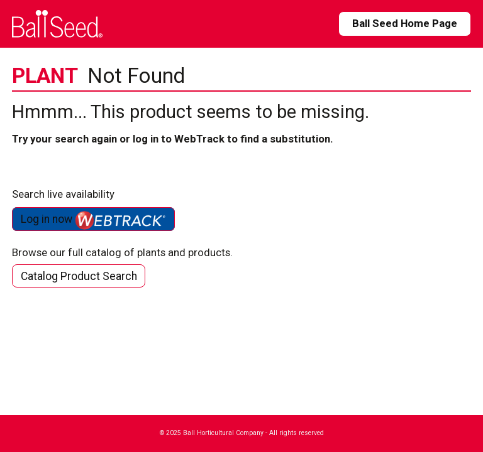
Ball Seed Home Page (404, 23)
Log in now (94, 220)
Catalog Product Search (79, 276)
